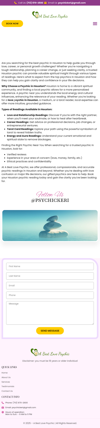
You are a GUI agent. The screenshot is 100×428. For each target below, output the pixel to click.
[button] (94, 23)
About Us (6, 377)
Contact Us (7, 391)
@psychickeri (50, 200)
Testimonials (8, 386)
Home (5, 373)
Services (6, 382)
